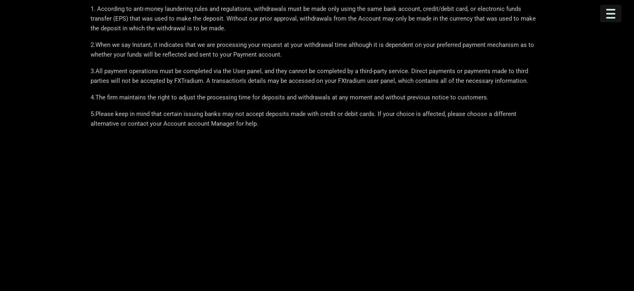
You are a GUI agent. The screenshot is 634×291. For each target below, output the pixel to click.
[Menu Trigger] (610, 13)
